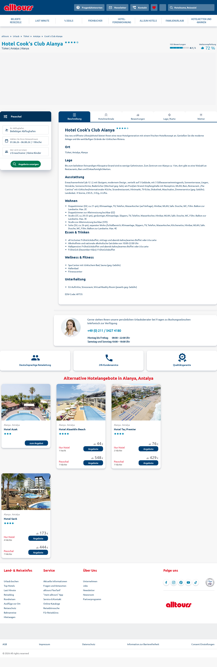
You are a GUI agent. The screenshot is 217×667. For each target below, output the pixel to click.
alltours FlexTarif (51, 590)
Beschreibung (74, 116)
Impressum (44, 644)
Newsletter (89, 590)
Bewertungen (138, 116)
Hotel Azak (10, 429)
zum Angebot (36, 443)
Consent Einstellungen (202, 644)
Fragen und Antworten (54, 585)
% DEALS (68, 20)
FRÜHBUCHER (95, 20)
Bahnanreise (10, 612)
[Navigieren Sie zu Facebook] (166, 582)
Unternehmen (90, 581)
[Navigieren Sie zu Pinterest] (181, 582)
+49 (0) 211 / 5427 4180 (104, 330)
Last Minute (10, 590)
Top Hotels (9, 585)
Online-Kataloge (51, 603)
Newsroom (88, 594)
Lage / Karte (169, 116)
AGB (5, 644)
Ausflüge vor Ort (12, 603)
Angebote (93, 448)
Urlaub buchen (11, 581)
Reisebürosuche (51, 608)
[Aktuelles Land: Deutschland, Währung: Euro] (162, 7)
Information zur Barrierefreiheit (143, 644)
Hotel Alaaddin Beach (72, 429)
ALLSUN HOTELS (148, 20)
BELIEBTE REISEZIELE (15, 21)
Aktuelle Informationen (55, 581)
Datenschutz (88, 644)
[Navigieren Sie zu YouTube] (188, 582)
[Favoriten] (154, 7)
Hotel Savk (10, 518)
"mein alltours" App (53, 594)
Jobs (85, 585)
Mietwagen (9, 617)
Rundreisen (9, 599)
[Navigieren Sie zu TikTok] (196, 582)
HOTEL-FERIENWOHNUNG (122, 21)
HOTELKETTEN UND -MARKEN (201, 21)
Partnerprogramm (92, 599)
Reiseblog (9, 594)
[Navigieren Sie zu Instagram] (174, 582)
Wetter (201, 116)
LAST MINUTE (42, 20)
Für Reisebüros (50, 612)
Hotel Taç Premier (125, 429)
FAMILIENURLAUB (175, 20)
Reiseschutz (10, 608)
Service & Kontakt (52, 599)
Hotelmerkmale (106, 116)
